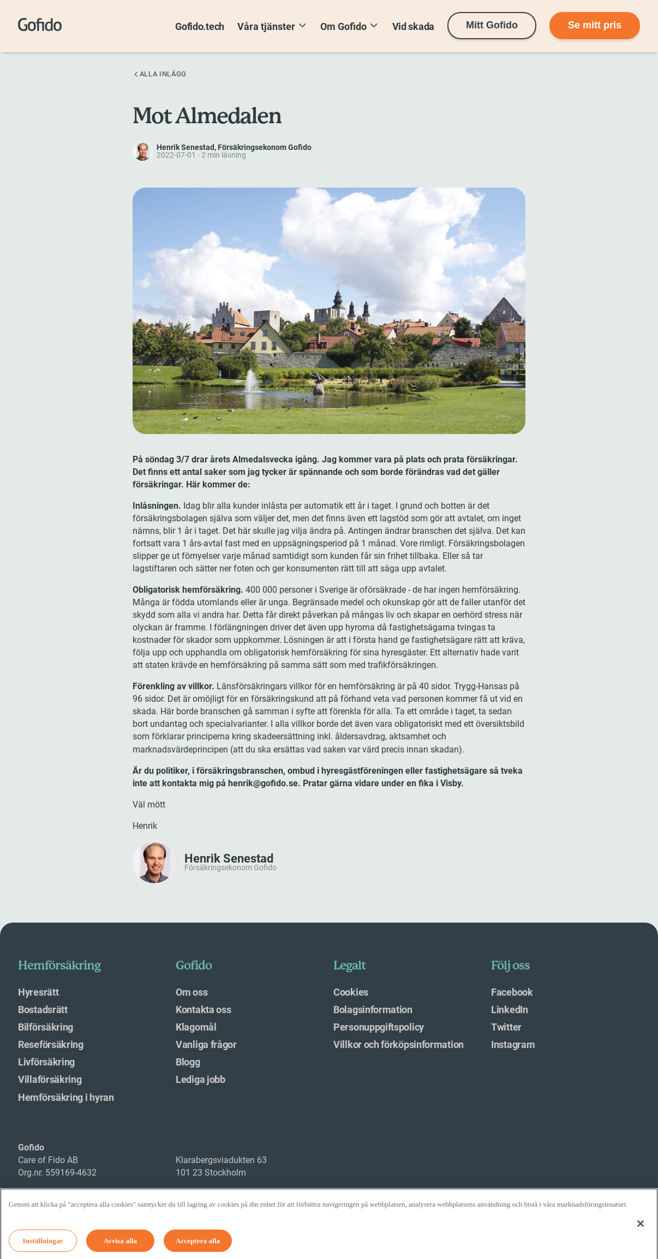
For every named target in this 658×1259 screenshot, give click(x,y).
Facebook (512, 992)
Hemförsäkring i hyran (66, 1097)
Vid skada (413, 26)
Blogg (188, 1062)
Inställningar (43, 1244)
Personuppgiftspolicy (378, 1027)
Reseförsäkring (50, 1044)
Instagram (513, 1044)
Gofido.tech (199, 26)
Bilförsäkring (45, 1027)
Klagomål (196, 1027)
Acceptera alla (198, 1244)
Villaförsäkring (50, 1079)
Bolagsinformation (372, 1009)
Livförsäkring (46, 1062)
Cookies (350, 992)
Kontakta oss (203, 1009)
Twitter (506, 1027)
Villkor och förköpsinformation (398, 1044)
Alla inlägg (160, 74)
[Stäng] (641, 1227)
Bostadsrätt (43, 1009)
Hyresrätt (38, 992)
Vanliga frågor (206, 1044)
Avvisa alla (120, 1244)
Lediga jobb (200, 1079)
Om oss (191, 992)
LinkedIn (509, 1009)
